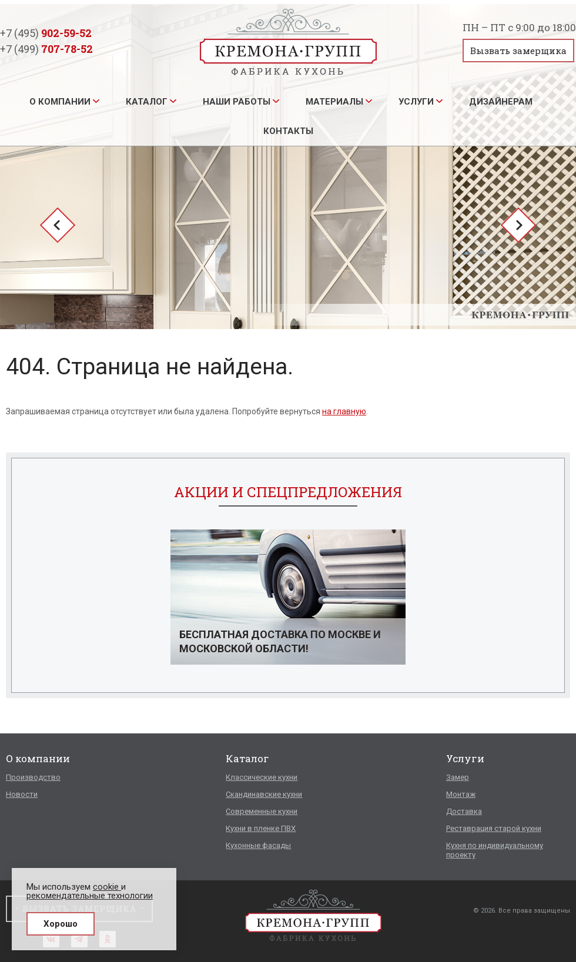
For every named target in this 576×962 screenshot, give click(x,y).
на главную (344, 411)
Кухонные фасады (258, 845)
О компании (60, 101)
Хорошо (60, 924)
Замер (457, 777)
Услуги (416, 101)
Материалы (334, 101)
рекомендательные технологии (89, 895)
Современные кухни (261, 811)
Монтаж (460, 794)
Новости (22, 794)
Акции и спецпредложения (288, 491)
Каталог (147, 101)
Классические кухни (261, 777)
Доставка (464, 811)
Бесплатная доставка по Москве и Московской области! (280, 641)
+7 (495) (46, 33)
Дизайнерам (501, 101)
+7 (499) (46, 49)
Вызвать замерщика (518, 50)
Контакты (288, 131)
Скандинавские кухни (264, 794)
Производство (33, 777)
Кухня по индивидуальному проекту (494, 850)
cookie (107, 886)
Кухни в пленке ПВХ (261, 828)
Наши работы (236, 101)
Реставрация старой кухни (493, 828)
